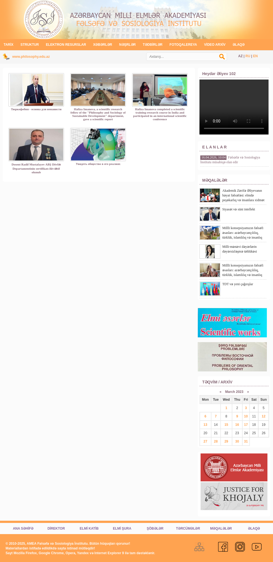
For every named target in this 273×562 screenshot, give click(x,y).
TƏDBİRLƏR (153, 45)
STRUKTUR (29, 45)
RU (247, 56)
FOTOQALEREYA (183, 45)
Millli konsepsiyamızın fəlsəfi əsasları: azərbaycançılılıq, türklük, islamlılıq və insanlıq (242, 232)
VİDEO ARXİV (215, 45)
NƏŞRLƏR (127, 45)
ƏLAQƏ (239, 45)
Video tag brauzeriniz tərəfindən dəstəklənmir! (234, 107)
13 (205, 425)
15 (226, 425)
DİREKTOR (56, 528)
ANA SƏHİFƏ (23, 528)
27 (205, 441)
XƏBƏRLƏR (102, 45)
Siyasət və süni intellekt (238, 209)
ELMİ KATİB (89, 528)
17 (246, 425)
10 (246, 416)
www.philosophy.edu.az (31, 57)
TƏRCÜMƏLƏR (188, 528)
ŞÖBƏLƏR (155, 528)
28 (216, 441)
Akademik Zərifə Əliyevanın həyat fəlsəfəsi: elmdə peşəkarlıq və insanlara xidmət (243, 195)
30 (237, 441)
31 (246, 441)
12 (263, 416)
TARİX (8, 45)
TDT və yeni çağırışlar (237, 284)
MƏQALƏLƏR (221, 528)
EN (255, 56)
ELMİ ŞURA (122, 528)
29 (226, 441)
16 (237, 425)
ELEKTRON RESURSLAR (66, 45)
